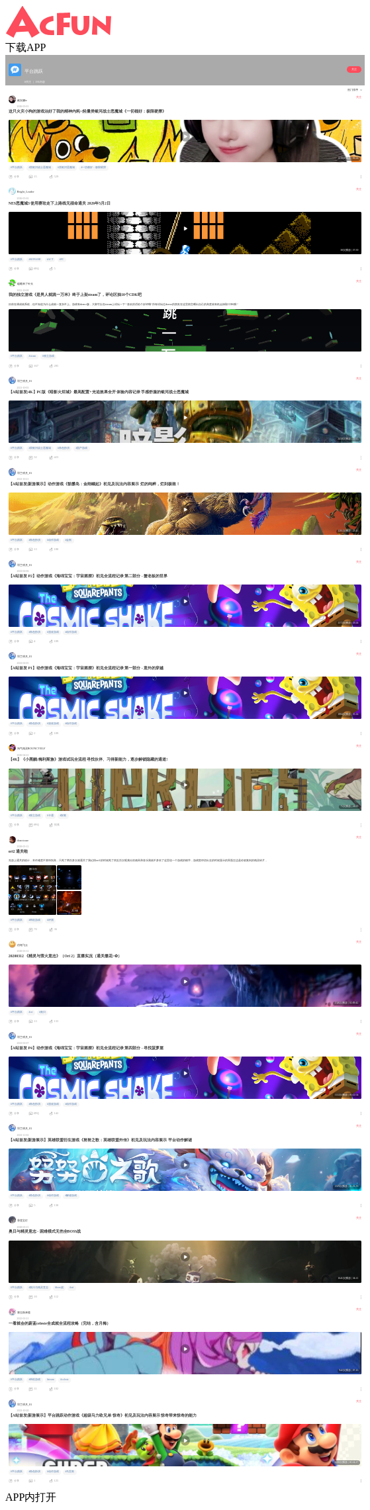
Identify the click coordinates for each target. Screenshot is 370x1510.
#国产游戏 (81, 448)
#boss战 (59, 1287)
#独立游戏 (48, 356)
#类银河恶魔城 (66, 167)
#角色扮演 (63, 448)
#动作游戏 (53, 540)
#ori (30, 1012)
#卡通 (50, 815)
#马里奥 (69, 1471)
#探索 (63, 815)
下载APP (25, 47)
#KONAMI (34, 259)
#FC (62, 259)
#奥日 (42, 1012)
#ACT (50, 259)
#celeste (64, 1379)
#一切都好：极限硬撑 (93, 167)
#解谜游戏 (71, 1195)
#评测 (50, 920)
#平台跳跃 (17, 167)
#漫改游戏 (53, 632)
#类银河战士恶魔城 (39, 167)
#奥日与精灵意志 (38, 1287)
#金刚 (68, 540)
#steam (32, 356)
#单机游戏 (34, 920)
